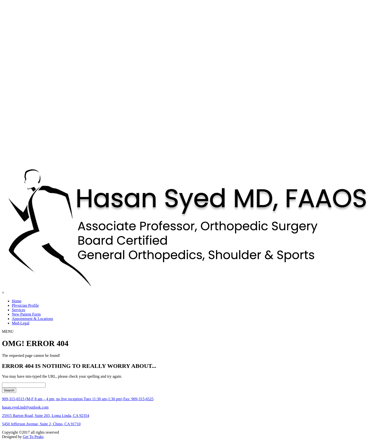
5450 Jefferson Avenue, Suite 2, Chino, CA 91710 (41, 424)
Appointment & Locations (32, 319)
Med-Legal (20, 323)
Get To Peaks (33, 437)
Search (9, 390)
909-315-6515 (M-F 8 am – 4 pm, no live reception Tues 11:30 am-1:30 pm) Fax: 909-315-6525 (78, 399)
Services (18, 310)
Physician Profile (25, 305)
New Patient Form (26, 314)
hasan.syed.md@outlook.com (25, 407)
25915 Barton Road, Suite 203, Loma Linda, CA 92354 (45, 416)
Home (16, 301)
